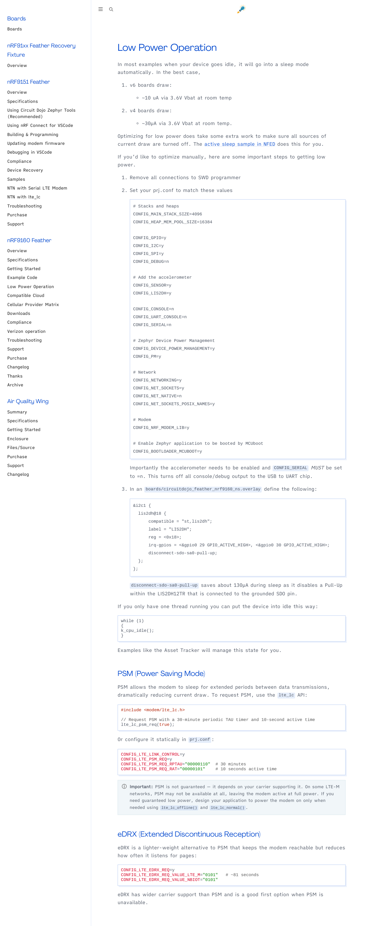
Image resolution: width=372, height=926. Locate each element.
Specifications (22, 101)
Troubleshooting (24, 206)
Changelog (18, 367)
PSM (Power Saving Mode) (161, 673)
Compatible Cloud (25, 295)
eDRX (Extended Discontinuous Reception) (189, 834)
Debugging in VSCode (29, 152)
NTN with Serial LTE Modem (37, 188)
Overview (17, 65)
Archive (15, 385)
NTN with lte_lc (23, 197)
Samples (16, 179)
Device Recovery (25, 170)
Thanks (14, 376)
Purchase (17, 215)
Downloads (18, 313)
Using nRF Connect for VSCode (40, 125)
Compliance (19, 161)
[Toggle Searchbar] (111, 10)
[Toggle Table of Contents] (100, 10)
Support (15, 224)
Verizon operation (26, 331)
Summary (17, 412)
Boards (14, 29)
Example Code (22, 277)
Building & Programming (32, 134)
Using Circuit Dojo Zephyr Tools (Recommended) (41, 113)
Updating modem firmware (36, 143)
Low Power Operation (30, 286)
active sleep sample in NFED (240, 144)
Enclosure (17, 438)
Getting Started (23, 268)
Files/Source (21, 447)
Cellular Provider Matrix (33, 304)
